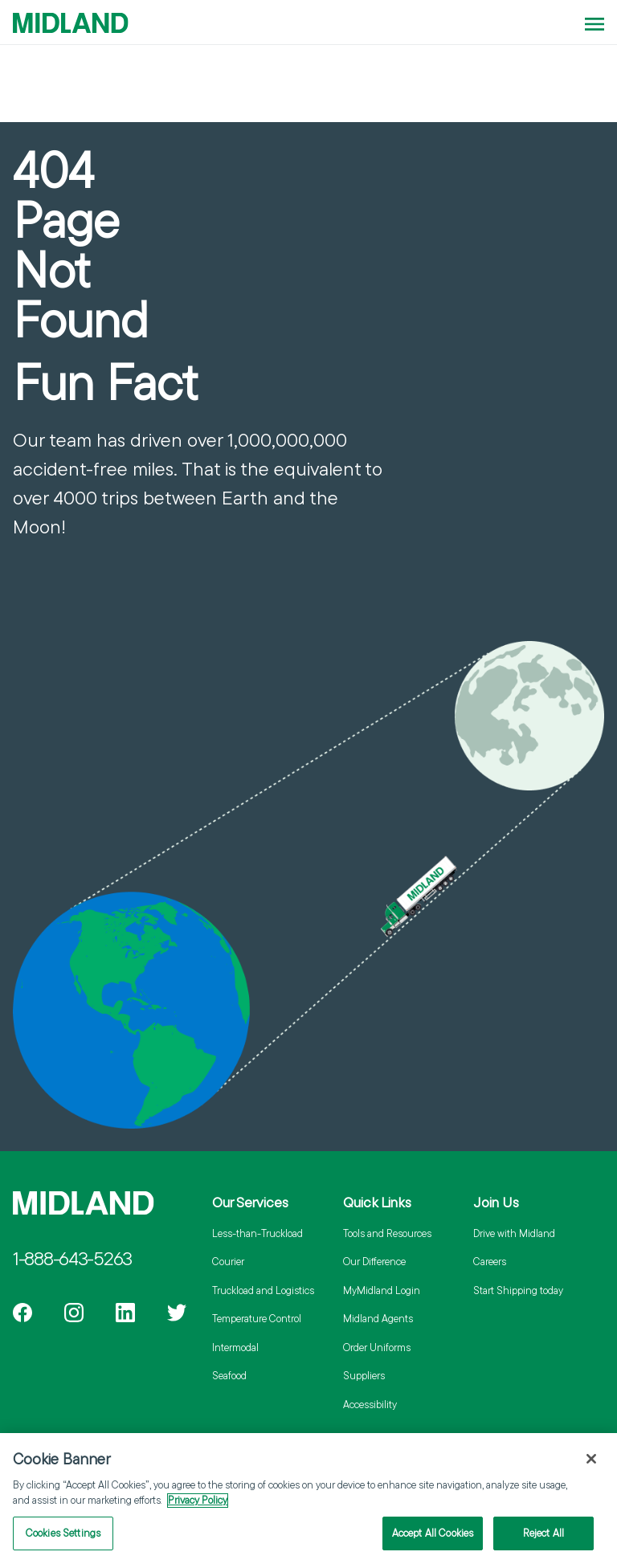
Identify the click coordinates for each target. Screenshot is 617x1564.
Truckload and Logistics (263, 1290)
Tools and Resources (387, 1233)
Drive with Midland (514, 1233)
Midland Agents (378, 1318)
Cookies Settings (63, 1539)
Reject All (543, 1539)
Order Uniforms (377, 1347)
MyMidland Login (381, 1290)
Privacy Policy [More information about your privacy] (197, 1506)
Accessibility (370, 1404)
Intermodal (235, 1347)
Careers (489, 1261)
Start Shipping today (518, 1290)
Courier (228, 1261)
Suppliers (364, 1375)
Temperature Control (256, 1318)
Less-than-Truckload (257, 1233)
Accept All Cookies (432, 1539)
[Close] (591, 1465)
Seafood (229, 1375)
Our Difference (374, 1261)
